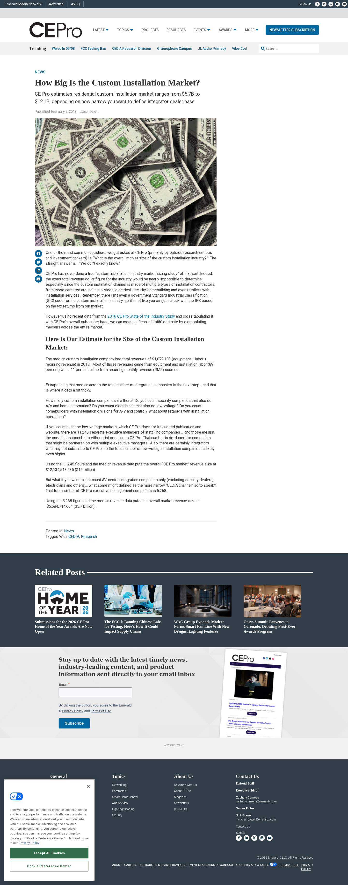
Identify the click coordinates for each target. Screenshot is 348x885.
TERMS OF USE (289, 865)
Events (200, 30)
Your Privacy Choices (252, 865)
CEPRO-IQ (180, 809)
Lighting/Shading (123, 809)
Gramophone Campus (174, 48)
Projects (150, 30)
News (40, 72)
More (249, 30)
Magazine (180, 797)
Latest (99, 30)
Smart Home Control (125, 797)
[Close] (88, 786)
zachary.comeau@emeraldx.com (256, 801)
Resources (176, 30)
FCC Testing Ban (93, 48)
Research (89, 536)
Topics (123, 30)
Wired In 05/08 (63, 48)
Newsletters (181, 803)
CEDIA (73, 536)
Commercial (119, 791)
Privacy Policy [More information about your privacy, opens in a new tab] (29, 843)
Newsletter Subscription (292, 30)
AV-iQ (75, 4)
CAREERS (130, 865)
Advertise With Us (185, 785)
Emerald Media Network (23, 4)
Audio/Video (120, 803)
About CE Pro (182, 791)
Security (117, 815)
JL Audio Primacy (212, 48)
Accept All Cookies (49, 853)
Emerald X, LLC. (278, 857)
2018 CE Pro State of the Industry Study (141, 316)
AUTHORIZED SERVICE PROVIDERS (162, 865)
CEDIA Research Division (131, 48)
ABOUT (117, 865)
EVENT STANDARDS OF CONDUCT (210, 865)
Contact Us (243, 826)
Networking (119, 785)
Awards (225, 30)
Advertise (56, 4)
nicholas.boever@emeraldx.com (256, 819)
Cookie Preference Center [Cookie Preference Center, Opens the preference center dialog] (49, 866)
